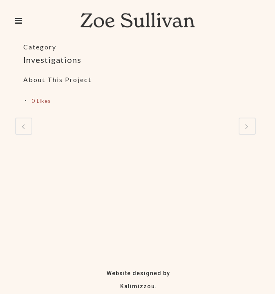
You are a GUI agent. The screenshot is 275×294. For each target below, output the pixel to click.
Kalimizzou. (138, 286)
